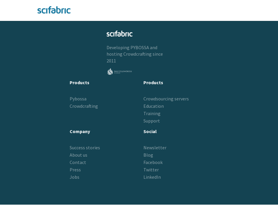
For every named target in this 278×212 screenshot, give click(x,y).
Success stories (85, 147)
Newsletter (154, 147)
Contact (78, 162)
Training (152, 113)
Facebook (153, 162)
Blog (148, 155)
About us (78, 155)
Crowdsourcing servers (166, 99)
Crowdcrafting (137, 54)
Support (151, 121)
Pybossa (78, 99)
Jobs (74, 177)
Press (75, 170)
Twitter (151, 170)
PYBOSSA (139, 47)
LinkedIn (152, 177)
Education (153, 106)
